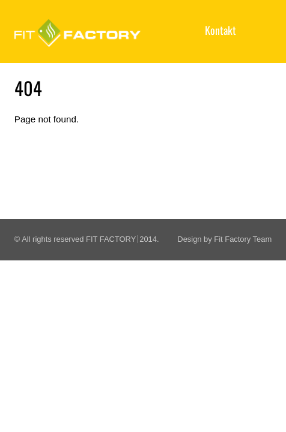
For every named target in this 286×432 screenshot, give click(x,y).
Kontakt (220, 30)
